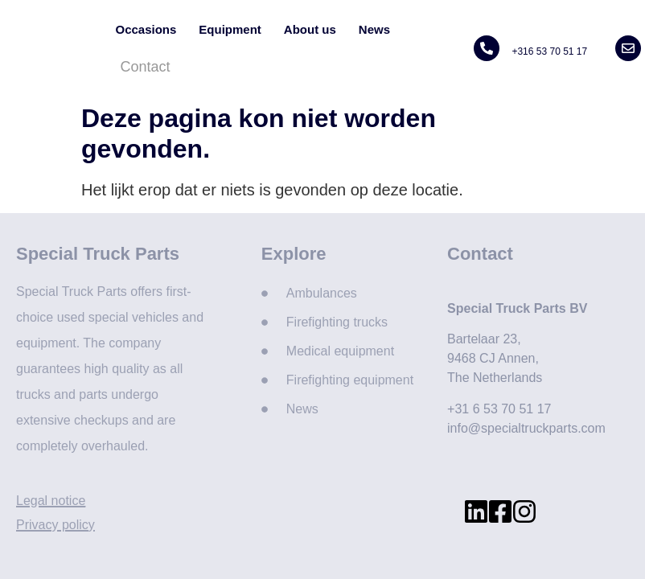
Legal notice (50, 500)
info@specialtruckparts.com (526, 428)
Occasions (145, 29)
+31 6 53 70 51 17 (499, 409)
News (374, 29)
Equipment (230, 29)
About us (310, 29)
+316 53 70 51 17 (549, 51)
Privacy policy (55, 525)
